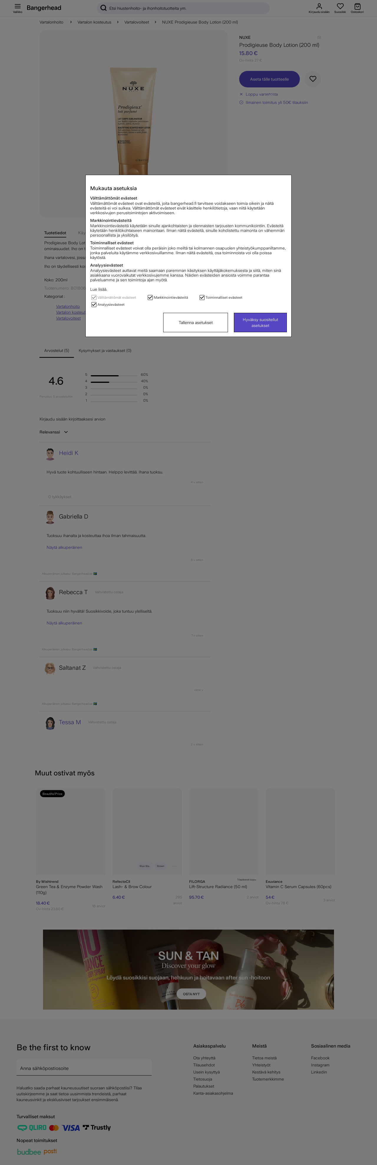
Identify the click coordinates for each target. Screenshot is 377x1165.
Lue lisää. (98, 289)
